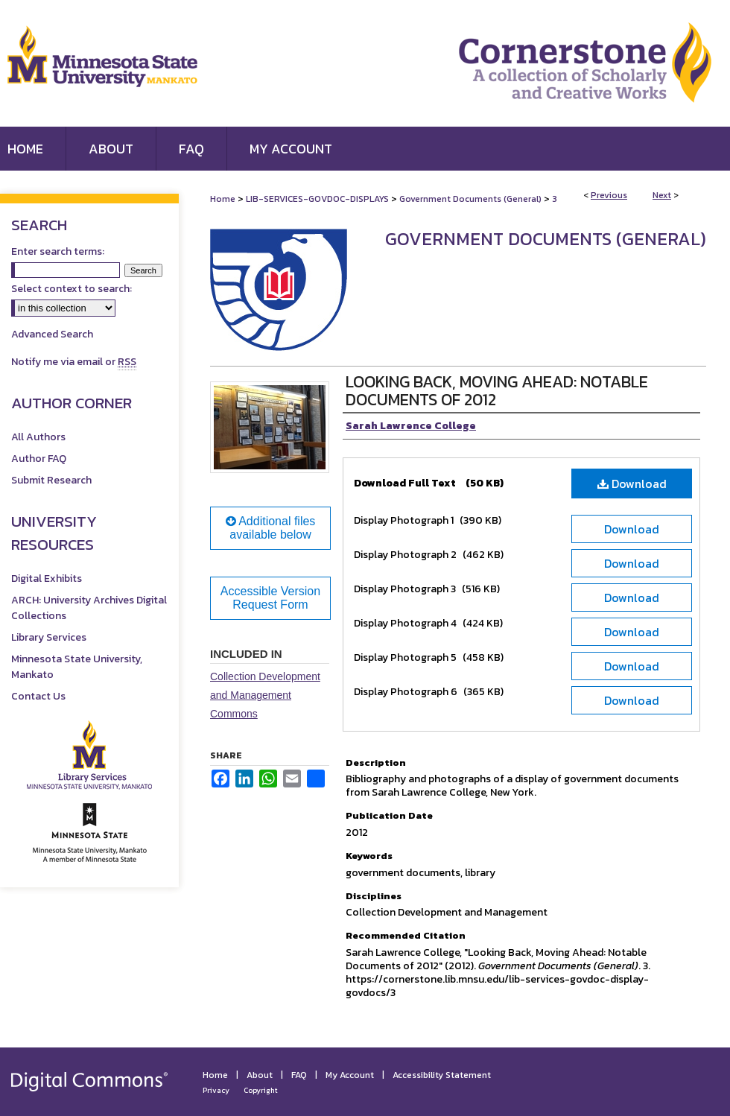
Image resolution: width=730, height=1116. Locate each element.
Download (632, 483)
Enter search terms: (57, 251)
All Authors (38, 437)
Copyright (261, 1090)
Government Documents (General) (470, 199)
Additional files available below (271, 528)
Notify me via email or (73, 362)
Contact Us (38, 696)
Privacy (216, 1090)
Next (662, 195)
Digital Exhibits (46, 578)
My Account (350, 1075)
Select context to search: (71, 289)
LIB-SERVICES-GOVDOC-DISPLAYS (317, 199)
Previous (609, 195)
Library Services (48, 637)
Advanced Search (52, 334)
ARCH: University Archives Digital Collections (89, 608)
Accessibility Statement (442, 1075)
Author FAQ (38, 458)
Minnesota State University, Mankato (76, 666)
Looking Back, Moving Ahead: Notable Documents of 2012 (497, 391)
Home (222, 199)
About (260, 1075)
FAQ (299, 1075)
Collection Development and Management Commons (265, 695)
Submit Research (51, 480)
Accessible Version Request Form (270, 598)
